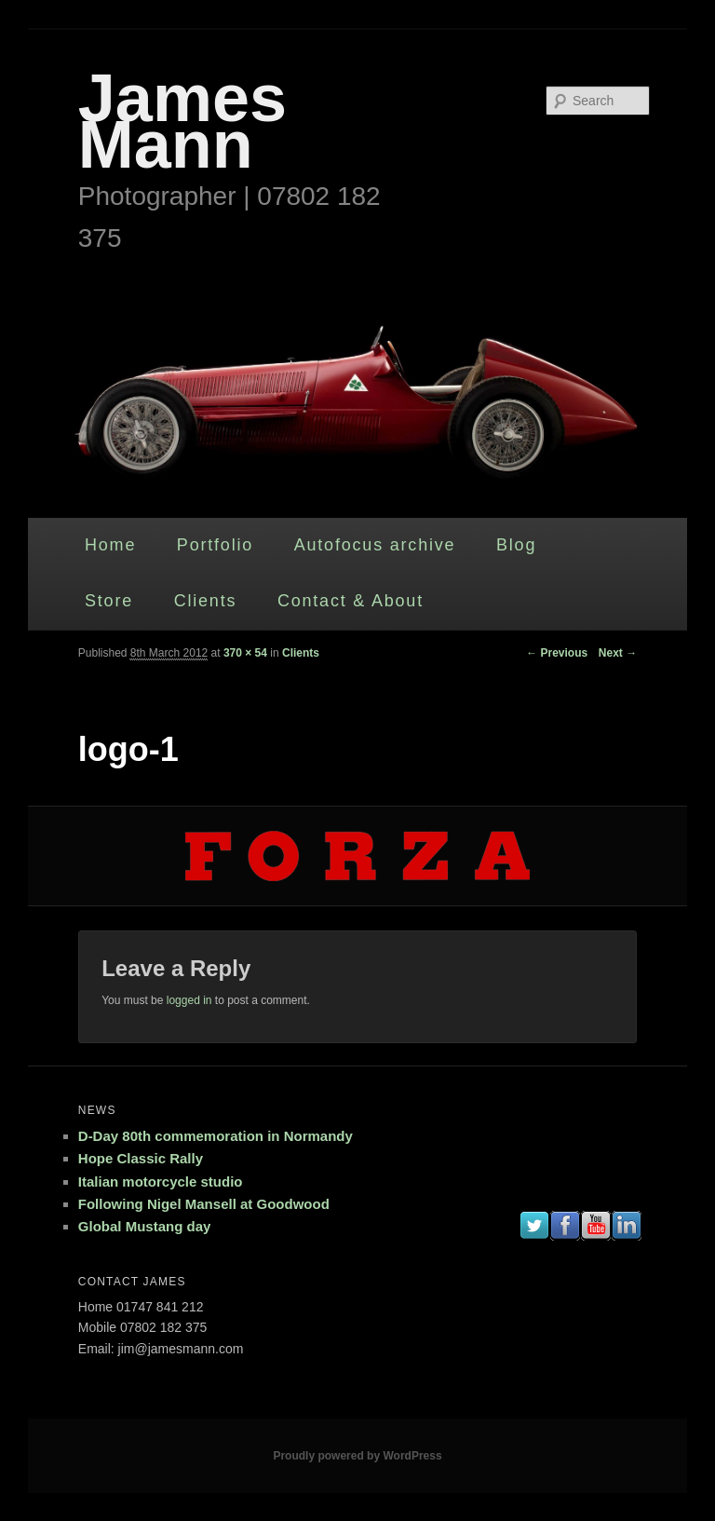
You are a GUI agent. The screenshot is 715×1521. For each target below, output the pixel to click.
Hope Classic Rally (140, 1158)
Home (110, 545)
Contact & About (350, 600)
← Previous (556, 652)
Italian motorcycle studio (160, 1181)
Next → (618, 652)
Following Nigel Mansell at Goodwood (204, 1204)
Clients (205, 600)
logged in (189, 1000)
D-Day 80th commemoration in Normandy (215, 1136)
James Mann (182, 121)
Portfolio (215, 545)
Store (109, 600)
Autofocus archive (375, 545)
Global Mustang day (144, 1226)
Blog (516, 545)
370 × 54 (245, 652)
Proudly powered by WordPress (357, 1455)
